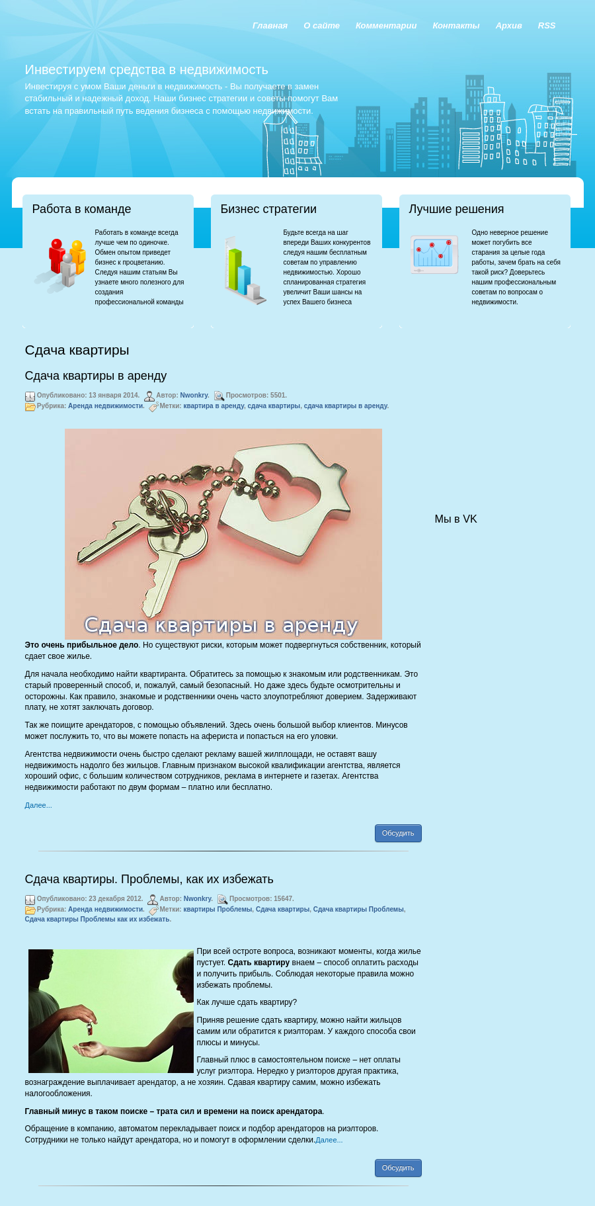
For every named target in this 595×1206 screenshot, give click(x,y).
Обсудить (398, 833)
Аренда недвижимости (105, 405)
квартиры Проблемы (217, 909)
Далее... (38, 805)
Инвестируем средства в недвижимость (146, 69)
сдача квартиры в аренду (345, 405)
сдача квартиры (274, 405)
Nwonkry (194, 395)
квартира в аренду (213, 405)
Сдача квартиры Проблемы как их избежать (97, 919)
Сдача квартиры (282, 909)
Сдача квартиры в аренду (96, 375)
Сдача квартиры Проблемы (358, 909)
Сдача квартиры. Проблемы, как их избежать (149, 879)
